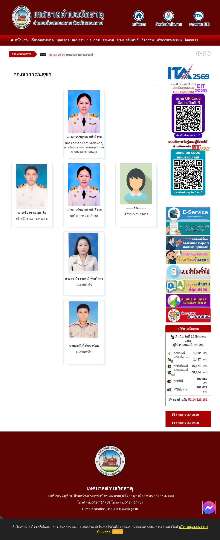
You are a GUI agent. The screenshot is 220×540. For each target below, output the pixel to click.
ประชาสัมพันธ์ (128, 40)
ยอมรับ (117, 531)
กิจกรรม (147, 40)
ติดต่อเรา (191, 40)
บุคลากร (63, 40)
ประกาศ (93, 40)
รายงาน (108, 40)
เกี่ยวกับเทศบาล (42, 40)
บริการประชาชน (169, 40)
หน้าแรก (19, 40)
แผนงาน (78, 40)
